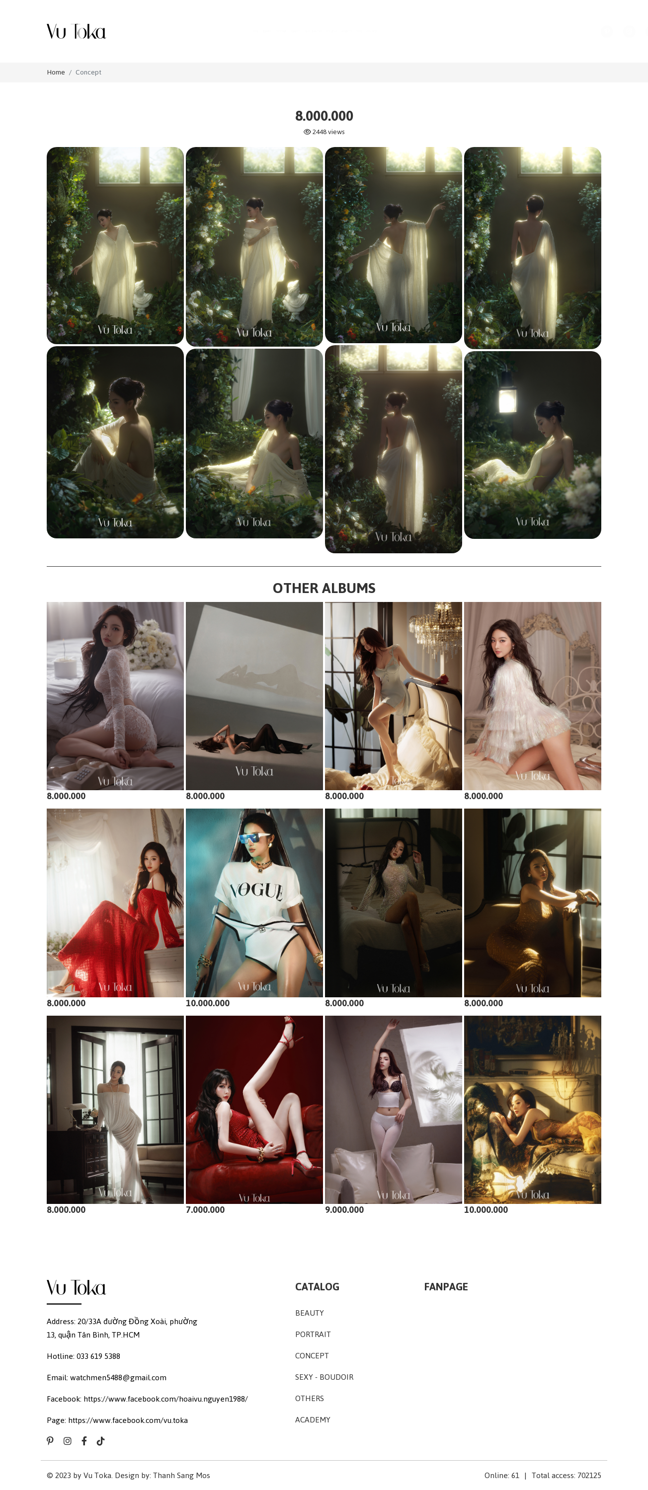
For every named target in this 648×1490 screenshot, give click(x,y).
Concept (88, 72)
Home (56, 72)
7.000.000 (239, 1144)
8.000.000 (100, 731)
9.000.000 (379, 1144)
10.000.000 (240, 938)
